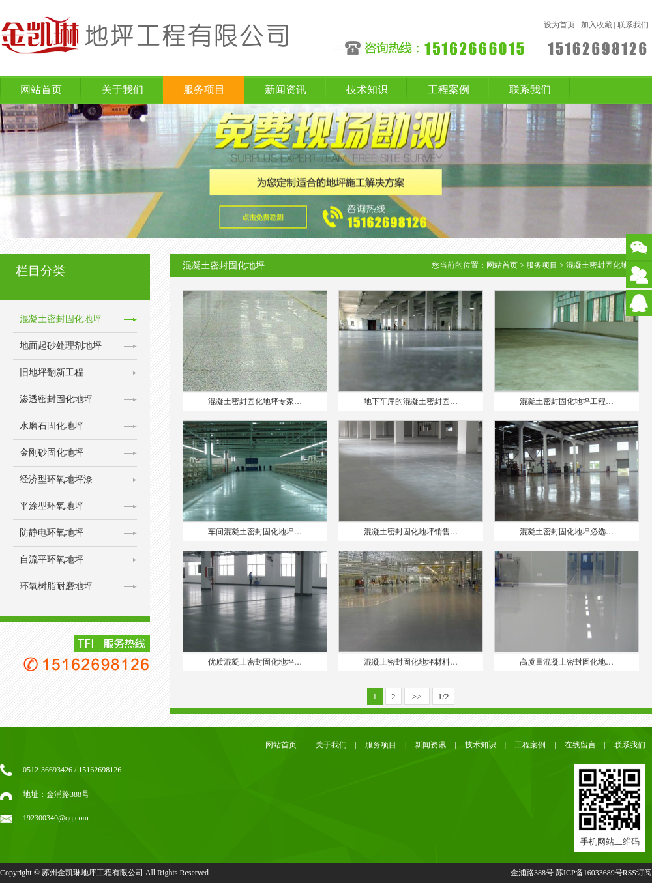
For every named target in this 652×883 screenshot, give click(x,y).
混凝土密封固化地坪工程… (567, 401)
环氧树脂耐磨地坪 (56, 586)
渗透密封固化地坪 (56, 399)
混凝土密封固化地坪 (61, 319)
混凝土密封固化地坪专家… (255, 401)
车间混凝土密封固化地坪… (255, 531)
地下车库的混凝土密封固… (411, 401)
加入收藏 (596, 24)
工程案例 (448, 89)
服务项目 (204, 89)
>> (417, 696)
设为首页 (559, 24)
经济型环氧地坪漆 (56, 479)
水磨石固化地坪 (51, 426)
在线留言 (580, 744)
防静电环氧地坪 (51, 533)
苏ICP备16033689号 (589, 872)
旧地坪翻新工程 (51, 372)
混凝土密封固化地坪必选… (567, 531)
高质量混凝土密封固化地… (567, 662)
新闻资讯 (285, 89)
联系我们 (633, 24)
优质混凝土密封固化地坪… (255, 662)
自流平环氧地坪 (51, 559)
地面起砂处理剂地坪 (61, 346)
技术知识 (367, 89)
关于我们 (122, 89)
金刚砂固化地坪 (51, 452)
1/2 (443, 696)
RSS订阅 (637, 872)
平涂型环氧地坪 (51, 506)
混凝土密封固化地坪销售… (411, 531)
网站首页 (41, 89)
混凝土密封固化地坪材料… (411, 662)
